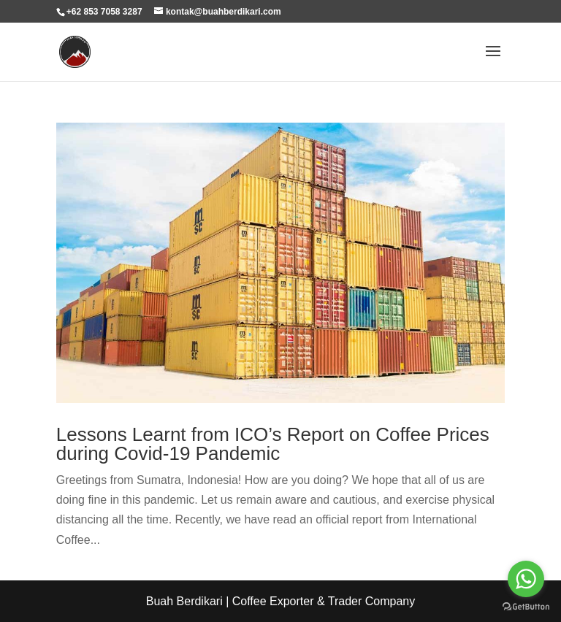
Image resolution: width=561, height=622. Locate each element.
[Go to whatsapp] (526, 579)
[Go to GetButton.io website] (526, 607)
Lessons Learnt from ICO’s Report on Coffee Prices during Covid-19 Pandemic (272, 443)
